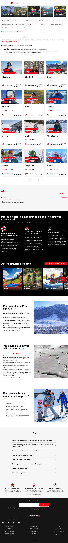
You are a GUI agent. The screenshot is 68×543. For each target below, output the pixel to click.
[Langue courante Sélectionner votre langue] (65, 2)
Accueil (19, 9)
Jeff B (5, 136)
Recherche (52, 32)
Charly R (29, 77)
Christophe (52, 136)
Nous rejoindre (34, 529)
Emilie (28, 136)
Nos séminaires (43, 3)
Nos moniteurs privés (34, 3)
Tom (27, 106)
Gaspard (6, 106)
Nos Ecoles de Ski (9, 529)
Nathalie (6, 77)
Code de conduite (59, 534)
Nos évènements (34, 531)
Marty (5, 165)
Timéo (50, 106)
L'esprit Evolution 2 (34, 526)
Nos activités (16, 3)
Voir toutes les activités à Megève (55, 263)
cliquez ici (41, 509)
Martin (50, 165)
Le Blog (34, 533)
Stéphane (29, 165)
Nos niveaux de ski (9, 534)
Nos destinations (24, 3)
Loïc (49, 77)
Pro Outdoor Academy (9, 533)
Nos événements (51, 3)
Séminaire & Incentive (9, 531)
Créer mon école (34, 528)
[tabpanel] (13, 488)
